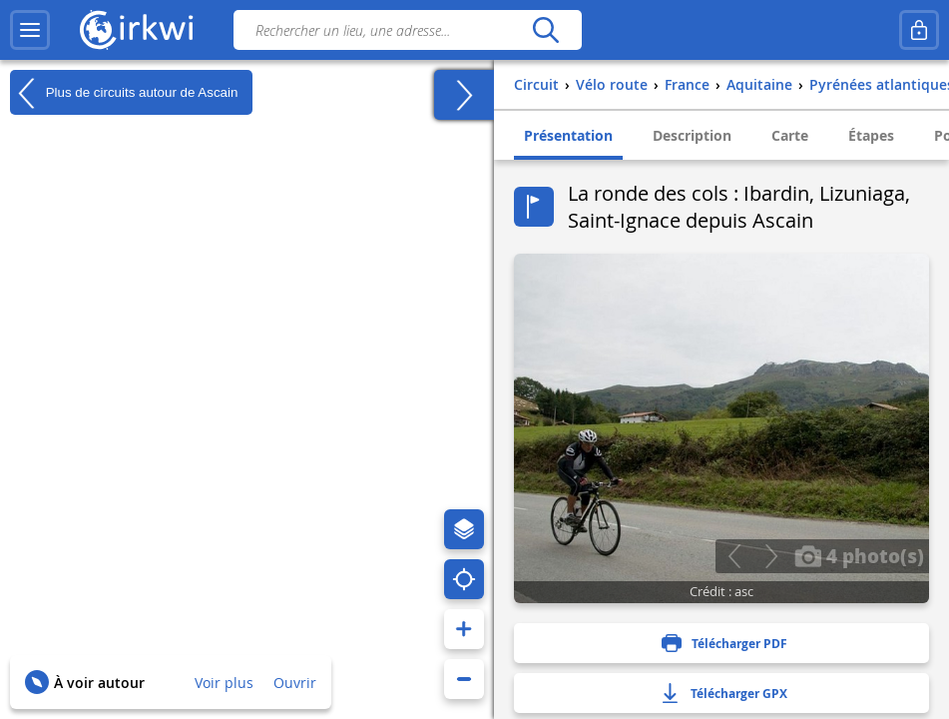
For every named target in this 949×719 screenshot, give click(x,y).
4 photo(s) (859, 555)
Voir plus (224, 682)
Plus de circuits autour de (123, 93)
